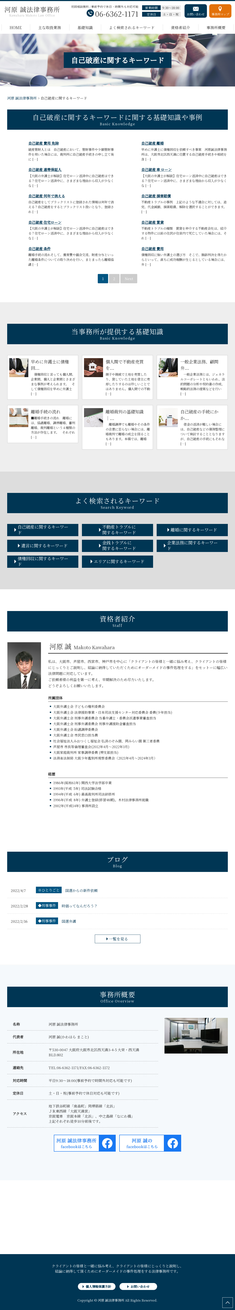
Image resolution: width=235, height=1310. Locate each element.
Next (129, 278)
